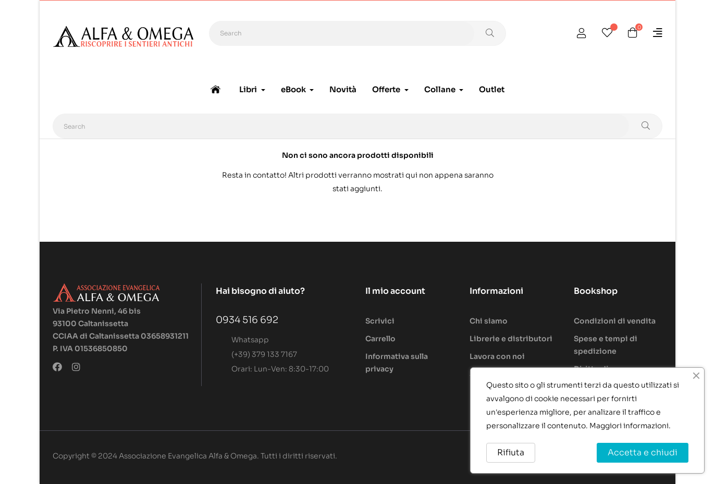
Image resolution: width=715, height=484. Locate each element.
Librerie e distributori (511, 338)
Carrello (380, 338)
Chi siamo (489, 321)
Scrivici (380, 321)
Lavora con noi (497, 356)
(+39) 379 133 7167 (264, 354)
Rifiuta (510, 452)
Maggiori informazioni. (630, 425)
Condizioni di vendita (615, 321)
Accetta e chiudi (642, 452)
